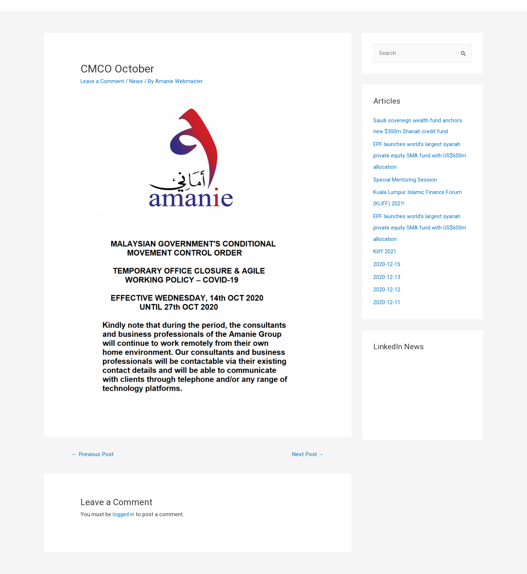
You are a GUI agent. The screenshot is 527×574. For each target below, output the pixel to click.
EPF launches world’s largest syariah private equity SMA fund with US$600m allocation (419, 155)
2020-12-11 (387, 297)
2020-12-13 (387, 273)
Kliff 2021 (384, 248)
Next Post (307, 454)
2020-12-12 (387, 285)
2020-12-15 (387, 260)
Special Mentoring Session (405, 178)
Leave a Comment (103, 81)
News (136, 81)
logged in (123, 515)
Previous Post (94, 454)
